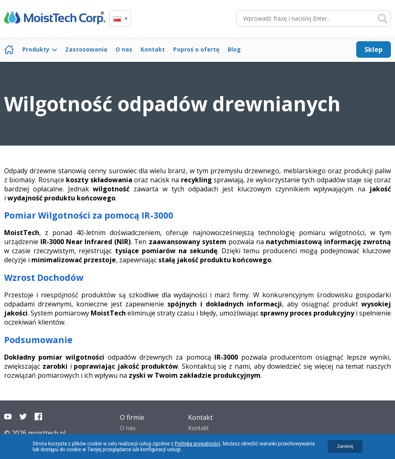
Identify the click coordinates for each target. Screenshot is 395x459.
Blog (234, 49)
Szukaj (383, 19)
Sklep (373, 49)
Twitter (23, 416)
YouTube (8, 416)
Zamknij (345, 446)
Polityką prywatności (197, 444)
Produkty (35, 49)
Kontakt (153, 49)
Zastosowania (86, 49)
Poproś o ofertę (196, 49)
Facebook (38, 416)
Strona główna (9, 49)
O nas (123, 49)
